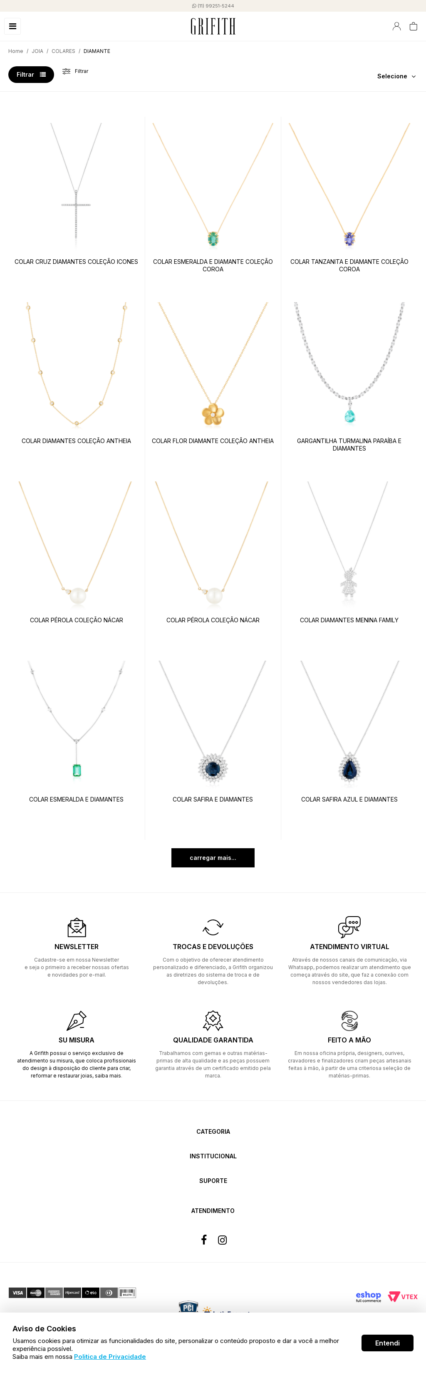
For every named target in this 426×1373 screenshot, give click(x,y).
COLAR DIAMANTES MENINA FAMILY (349, 620)
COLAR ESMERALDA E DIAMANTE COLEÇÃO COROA (213, 265)
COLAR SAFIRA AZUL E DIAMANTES (349, 799)
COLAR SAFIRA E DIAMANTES (213, 799)
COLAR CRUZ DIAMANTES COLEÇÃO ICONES (76, 261)
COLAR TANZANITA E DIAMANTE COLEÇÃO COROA (349, 265)
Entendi (387, 1343)
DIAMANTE (97, 51)
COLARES (63, 51)
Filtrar (31, 74)
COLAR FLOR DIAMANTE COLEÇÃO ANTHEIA (213, 440)
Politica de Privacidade (110, 1356)
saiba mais (108, 1075)
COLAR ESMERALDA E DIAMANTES (76, 799)
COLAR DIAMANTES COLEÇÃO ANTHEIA (76, 440)
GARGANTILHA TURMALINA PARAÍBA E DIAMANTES (349, 444)
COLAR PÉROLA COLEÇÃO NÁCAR (76, 620)
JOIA (37, 51)
